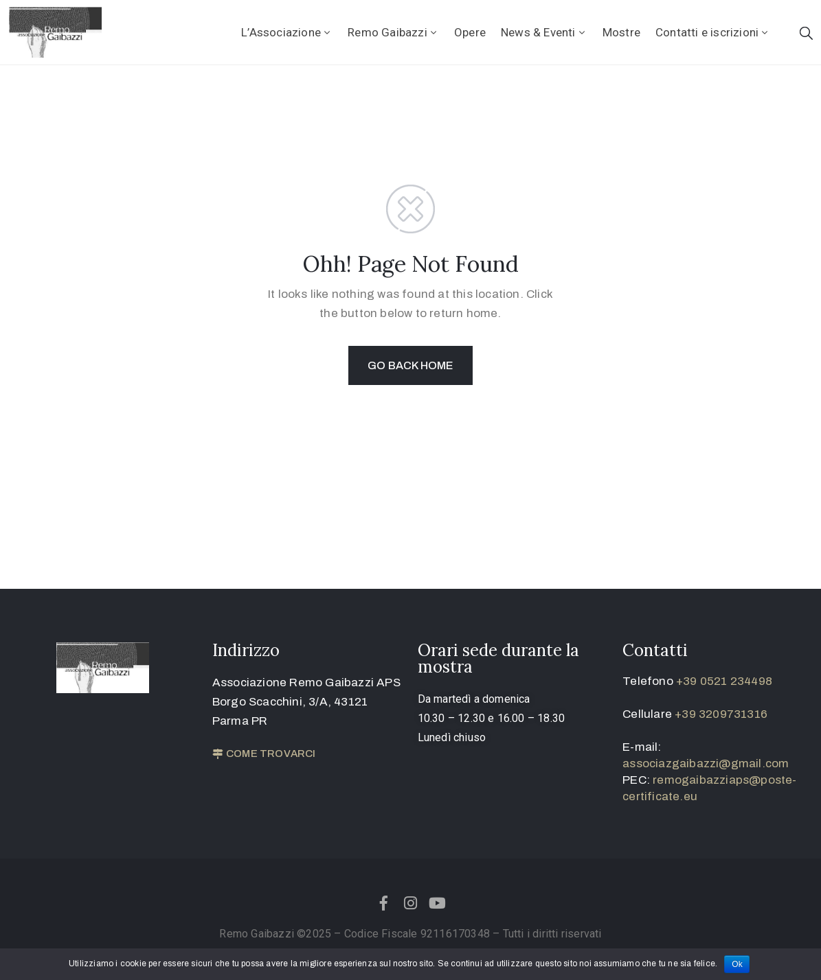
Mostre (621, 32)
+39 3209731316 (721, 714)
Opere (470, 32)
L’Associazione (287, 32)
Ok (737, 964)
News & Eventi (544, 32)
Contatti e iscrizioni (712, 32)
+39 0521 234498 (724, 681)
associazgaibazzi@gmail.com (705, 763)
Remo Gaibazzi (393, 32)
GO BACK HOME (410, 365)
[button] (264, 754)
